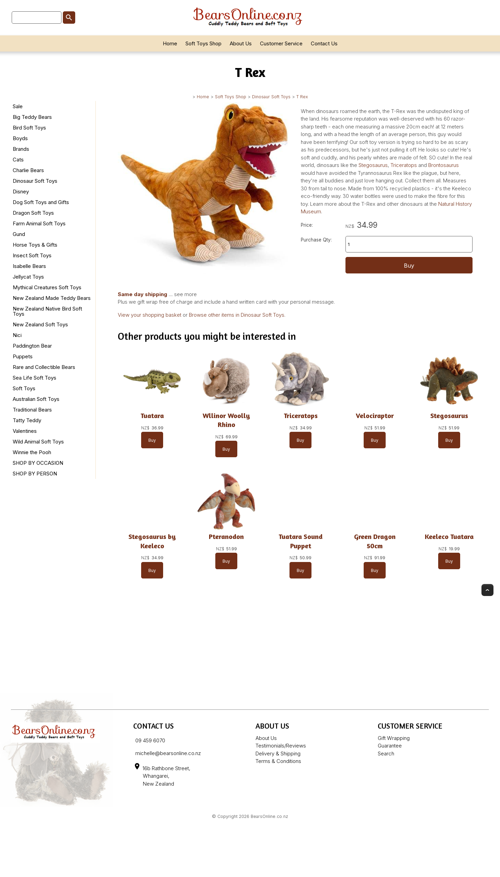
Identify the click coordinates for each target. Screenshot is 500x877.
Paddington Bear (32, 345)
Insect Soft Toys (32, 255)
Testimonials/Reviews (280, 745)
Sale (18, 106)
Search (386, 753)
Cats (18, 159)
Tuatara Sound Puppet (301, 541)
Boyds (20, 138)
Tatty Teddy (27, 420)
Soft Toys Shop (203, 43)
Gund (19, 234)
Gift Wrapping (394, 738)
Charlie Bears (28, 170)
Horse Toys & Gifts (35, 244)
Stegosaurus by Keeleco (152, 541)
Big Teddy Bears (32, 117)
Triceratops (404, 165)
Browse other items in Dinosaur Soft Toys (236, 315)
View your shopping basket (149, 315)
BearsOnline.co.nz (269, 816)
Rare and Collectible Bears (44, 367)
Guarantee (390, 745)
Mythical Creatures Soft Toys (47, 287)
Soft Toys (24, 388)
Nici (17, 335)
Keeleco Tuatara (449, 536)
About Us (241, 43)
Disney (21, 191)
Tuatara (152, 415)
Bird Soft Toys (29, 127)
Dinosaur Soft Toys (271, 96)
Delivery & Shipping (277, 753)
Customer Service (281, 43)
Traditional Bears (32, 409)
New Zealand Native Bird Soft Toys (47, 311)
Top (487, 590)
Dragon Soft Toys (33, 213)
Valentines (25, 431)
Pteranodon (226, 536)
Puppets (23, 356)
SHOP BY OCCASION (38, 463)
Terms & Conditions (278, 761)
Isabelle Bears (29, 266)
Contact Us (324, 43)
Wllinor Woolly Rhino (226, 420)
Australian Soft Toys (36, 399)
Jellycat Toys (28, 276)
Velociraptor (375, 415)
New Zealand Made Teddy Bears (52, 298)
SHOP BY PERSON (35, 473)
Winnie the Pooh (32, 452)
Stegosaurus (373, 165)
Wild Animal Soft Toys (38, 441)
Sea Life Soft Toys (34, 377)
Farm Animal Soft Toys (39, 223)
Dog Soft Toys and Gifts (41, 202)
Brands (21, 149)
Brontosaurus (443, 165)
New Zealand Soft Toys (40, 324)
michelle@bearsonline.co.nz (168, 753)
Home (170, 43)
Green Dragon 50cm (375, 541)
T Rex (302, 96)
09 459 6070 (150, 740)
